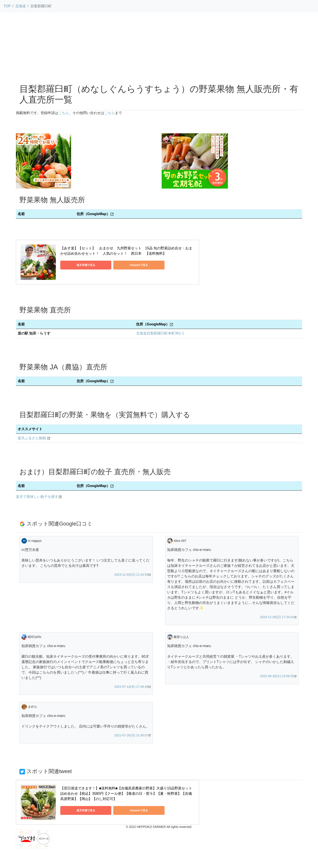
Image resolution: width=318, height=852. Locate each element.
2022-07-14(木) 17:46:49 (131, 686)
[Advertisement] (159, 47)
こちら (63, 113)
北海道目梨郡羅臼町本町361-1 (160, 333)
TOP (7, 6)
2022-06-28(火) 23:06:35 (277, 676)
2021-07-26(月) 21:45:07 (131, 735)
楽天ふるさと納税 (32, 438)
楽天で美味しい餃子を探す (37, 497)
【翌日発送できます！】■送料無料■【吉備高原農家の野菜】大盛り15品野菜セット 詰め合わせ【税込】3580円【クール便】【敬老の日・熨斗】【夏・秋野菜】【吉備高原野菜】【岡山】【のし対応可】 (126, 793)
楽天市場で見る (80, 265)
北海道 (20, 6)
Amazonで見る (122, 265)
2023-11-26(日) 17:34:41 (277, 617)
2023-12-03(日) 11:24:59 (131, 574)
